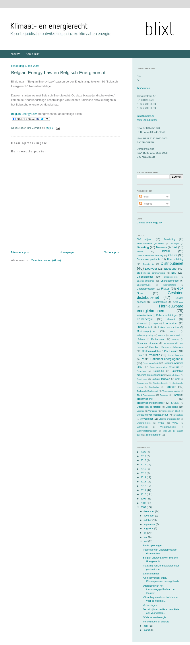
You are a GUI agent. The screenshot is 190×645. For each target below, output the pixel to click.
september (149, 524)
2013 (144, 481)
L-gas (155, 323)
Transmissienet (145, 398)
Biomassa (161, 247)
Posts (144, 196)
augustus (148, 528)
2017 (144, 464)
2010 (144, 494)
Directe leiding (175, 259)
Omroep (175, 339)
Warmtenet (142, 427)
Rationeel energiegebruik (166, 359)
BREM (140, 251)
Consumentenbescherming (150, 255)
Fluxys (165, 288)
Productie (154, 355)
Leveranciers (170, 323)
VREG (161, 423)
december (149, 511)
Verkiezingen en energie (156, 621)
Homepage (67, 252)
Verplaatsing (178, 415)
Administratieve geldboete (150, 243)
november (149, 515)
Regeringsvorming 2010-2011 (164, 367)
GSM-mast (178, 302)
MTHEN (161, 335)
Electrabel (170, 268)
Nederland (175, 335)
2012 (144, 486)
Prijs (139, 355)
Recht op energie (152, 545)
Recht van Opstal (151, 363)
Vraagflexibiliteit (143, 423)
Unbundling (172, 406)
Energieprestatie (146, 288)
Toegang (164, 395)
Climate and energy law (149, 222)
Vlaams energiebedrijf (169, 419)
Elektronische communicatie (151, 273)
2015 (144, 473)
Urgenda (140, 411)
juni (145, 537)
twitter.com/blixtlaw (147, 120)
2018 (144, 460)
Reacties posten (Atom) (46, 260)
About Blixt (32, 54)
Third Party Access (146, 395)
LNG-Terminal (144, 327)
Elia (173, 272)
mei (145, 541)
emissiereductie (171, 277)
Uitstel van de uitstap (149, 406)
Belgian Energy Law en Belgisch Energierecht (58, 72)
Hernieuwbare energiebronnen (160, 308)
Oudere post (112, 252)
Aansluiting (170, 239)
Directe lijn (148, 264)
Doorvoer (151, 268)
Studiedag (154, 387)
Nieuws (15, 54)
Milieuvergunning (145, 335)
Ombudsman (158, 339)
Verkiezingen (150, 605)
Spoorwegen (142, 383)
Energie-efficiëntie (145, 281)
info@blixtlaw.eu (146, 116)
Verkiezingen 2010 (170, 411)
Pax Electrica (171, 351)
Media (172, 331)
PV (142, 359)
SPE (177, 379)
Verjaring (152, 411)
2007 (144, 507)
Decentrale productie (148, 259)
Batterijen (175, 243)
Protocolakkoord (175, 355)
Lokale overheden (168, 327)
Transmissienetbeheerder (150, 402)
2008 (144, 503)
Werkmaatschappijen (147, 431)
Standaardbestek (160, 383)
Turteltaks (175, 403)
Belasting (143, 247)
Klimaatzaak (142, 323)
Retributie (158, 371)
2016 (144, 469)
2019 (144, 456)
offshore (141, 339)
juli (145, 532)
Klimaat (171, 319)
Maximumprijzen (146, 331)
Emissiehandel (145, 276)
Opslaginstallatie (151, 351)
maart (146, 630)
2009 (144, 498)
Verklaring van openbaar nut (152, 414)
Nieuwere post (20, 252)
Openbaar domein (147, 343)
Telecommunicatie (171, 391)
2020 (144, 452)
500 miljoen (144, 239)
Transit (176, 395)
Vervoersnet (146, 418)
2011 (144, 490)
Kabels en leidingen (167, 315)
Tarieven (170, 386)
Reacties (145, 203)
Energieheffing (169, 285)
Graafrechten (160, 302)
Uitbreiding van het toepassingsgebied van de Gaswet (158, 589)
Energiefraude (144, 285)
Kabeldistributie (144, 315)
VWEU (175, 423)
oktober (147, 520)
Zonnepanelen (153, 434)
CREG (172, 255)
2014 (144, 477)
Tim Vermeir (143, 88)
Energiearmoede (169, 280)
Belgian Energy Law (24, 113)
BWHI (166, 251)
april (146, 625)
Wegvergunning (168, 427)
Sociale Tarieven (161, 379)
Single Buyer (174, 375)
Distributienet (172, 263)
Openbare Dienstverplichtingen (166, 347)
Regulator (141, 371)
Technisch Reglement (147, 391)
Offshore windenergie (154, 617)
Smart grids (142, 379)
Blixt (174, 247)
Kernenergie (145, 319)
